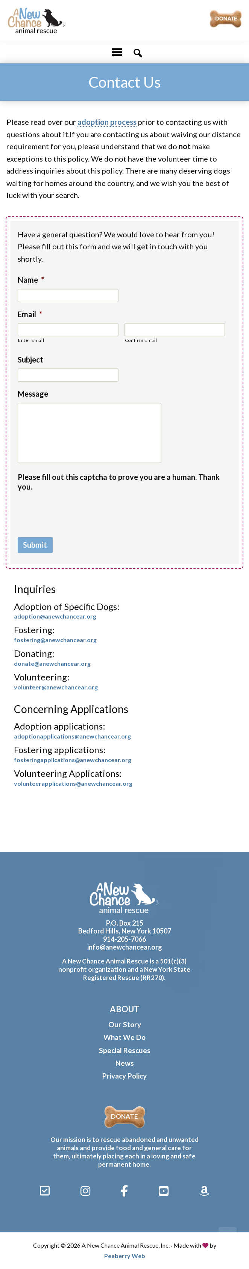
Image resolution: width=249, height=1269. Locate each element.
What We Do (124, 1037)
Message (33, 393)
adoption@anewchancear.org (55, 616)
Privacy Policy (124, 1075)
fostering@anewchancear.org (55, 639)
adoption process (107, 121)
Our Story (124, 1024)
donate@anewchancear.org (52, 663)
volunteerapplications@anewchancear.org (73, 783)
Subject (30, 359)
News (124, 1063)
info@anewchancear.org (124, 947)
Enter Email (31, 340)
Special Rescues (124, 1050)
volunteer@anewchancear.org (56, 687)
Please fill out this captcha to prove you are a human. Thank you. (119, 481)
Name (31, 279)
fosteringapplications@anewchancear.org (72, 759)
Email (30, 314)
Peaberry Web (124, 1255)
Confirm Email (141, 340)
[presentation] (75, 510)
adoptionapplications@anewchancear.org (72, 736)
